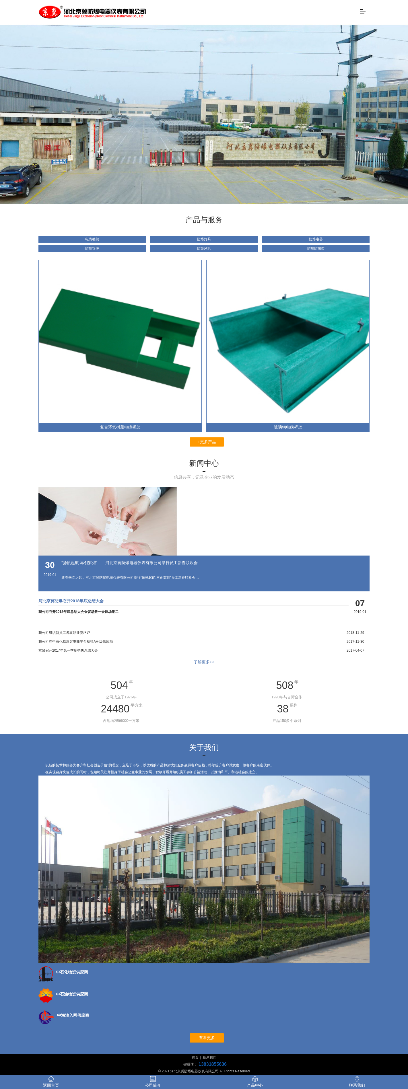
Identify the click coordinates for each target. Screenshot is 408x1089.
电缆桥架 (92, 239)
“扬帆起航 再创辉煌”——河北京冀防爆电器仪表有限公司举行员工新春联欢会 (129, 562)
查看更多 (207, 1038)
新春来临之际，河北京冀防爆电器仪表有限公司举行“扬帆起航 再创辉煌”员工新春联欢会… (130, 578)
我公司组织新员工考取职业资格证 (64, 633)
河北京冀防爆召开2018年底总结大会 (71, 601)
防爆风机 (204, 248)
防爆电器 (316, 239)
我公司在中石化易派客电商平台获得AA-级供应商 (75, 642)
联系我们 (209, 1057)
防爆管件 (92, 248)
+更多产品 (207, 442)
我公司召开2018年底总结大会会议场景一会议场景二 (78, 612)
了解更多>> (204, 662)
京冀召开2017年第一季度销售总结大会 (68, 650)
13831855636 (213, 1064)
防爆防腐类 (316, 248)
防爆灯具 (204, 239)
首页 (195, 1057)
